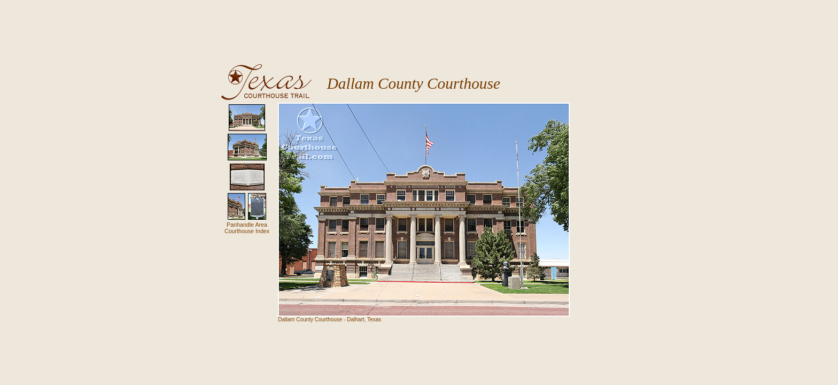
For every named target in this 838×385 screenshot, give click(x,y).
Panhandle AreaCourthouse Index (246, 227)
